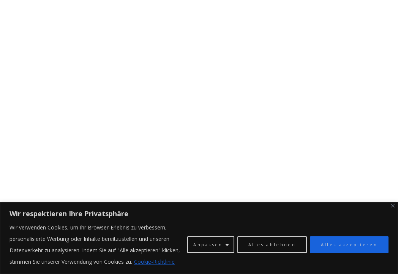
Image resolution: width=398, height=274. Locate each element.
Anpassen (208, 244)
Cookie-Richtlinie (154, 261)
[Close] (393, 205)
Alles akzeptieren (349, 244)
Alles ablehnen (272, 244)
